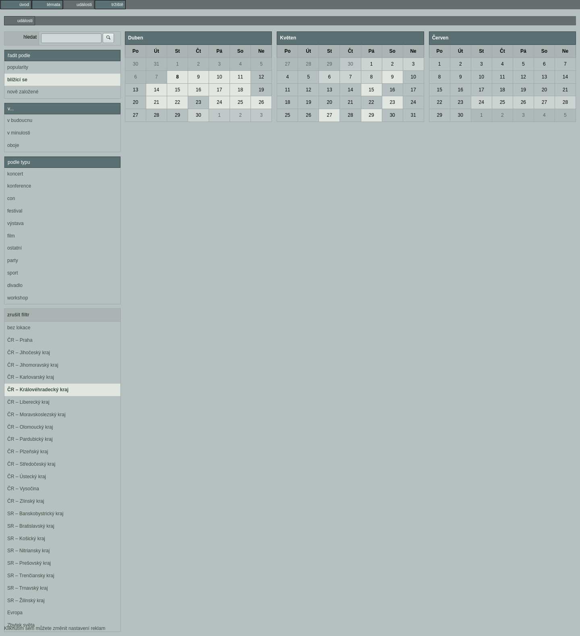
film (11, 236)
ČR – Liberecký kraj (28, 402)
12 (261, 77)
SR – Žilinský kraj (26, 600)
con (11, 198)
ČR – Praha (20, 340)
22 (177, 102)
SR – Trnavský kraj (27, 588)
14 (156, 90)
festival (14, 211)
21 (156, 102)
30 (135, 64)
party (12, 260)
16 (198, 90)
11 (240, 77)
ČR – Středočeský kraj (31, 464)
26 (261, 102)
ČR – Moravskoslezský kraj (36, 414)
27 (135, 115)
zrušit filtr (18, 315)
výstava (15, 223)
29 (177, 115)
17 (219, 90)
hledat (30, 37)
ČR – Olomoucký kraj (30, 427)
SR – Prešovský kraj (29, 563)
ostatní (14, 248)
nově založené (22, 92)
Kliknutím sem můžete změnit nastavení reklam (54, 628)
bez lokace (18, 327)
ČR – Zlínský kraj (25, 501)
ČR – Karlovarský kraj (30, 377)
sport (12, 273)
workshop (17, 298)
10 (219, 77)
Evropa (15, 612)
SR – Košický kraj (26, 538)
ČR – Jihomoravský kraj (32, 365)
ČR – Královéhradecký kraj (37, 389)
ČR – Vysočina (23, 488)
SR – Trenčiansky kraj (30, 575)
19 (261, 90)
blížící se (17, 80)
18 (240, 90)
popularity (17, 67)
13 (135, 90)
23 (198, 102)
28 (156, 115)
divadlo (15, 285)
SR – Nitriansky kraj (28, 550)
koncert (15, 174)
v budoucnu (19, 120)
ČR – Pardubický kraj (30, 439)
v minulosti (18, 133)
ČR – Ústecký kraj (26, 476)
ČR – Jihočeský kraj (28, 352)
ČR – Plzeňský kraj (27, 451)
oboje (13, 145)
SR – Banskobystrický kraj (35, 513)
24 (219, 102)
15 (177, 90)
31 (156, 64)
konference (19, 186)
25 (240, 102)
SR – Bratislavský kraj (30, 526)
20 (135, 102)
